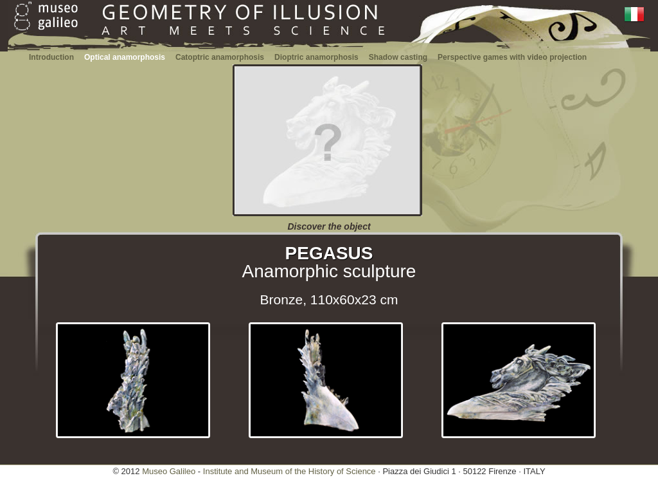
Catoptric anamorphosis (219, 57)
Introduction (51, 57)
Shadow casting (398, 57)
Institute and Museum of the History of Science (289, 471)
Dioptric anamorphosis (316, 57)
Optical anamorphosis (124, 57)
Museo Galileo (168, 471)
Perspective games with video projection (512, 57)
